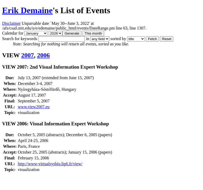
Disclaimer (11, 23)
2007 (27, 55)
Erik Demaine (27, 10)
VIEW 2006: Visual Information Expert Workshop (55, 123)
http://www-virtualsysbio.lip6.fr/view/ (50, 164)
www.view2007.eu (33, 106)
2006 (43, 55)
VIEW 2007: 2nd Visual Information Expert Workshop (60, 67)
